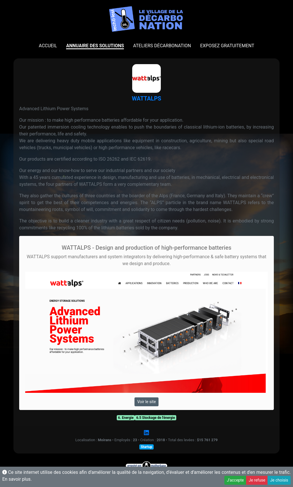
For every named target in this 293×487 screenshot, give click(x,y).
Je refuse (257, 480)
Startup (146, 447)
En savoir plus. (17, 479)
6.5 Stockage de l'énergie (155, 418)
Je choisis (279, 480)
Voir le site (146, 401)
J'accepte (235, 480)
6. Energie (126, 418)
